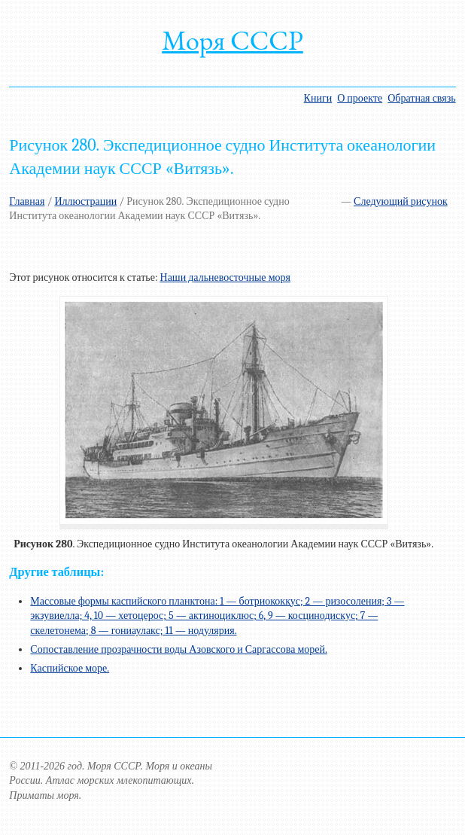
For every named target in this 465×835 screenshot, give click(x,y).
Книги (318, 98)
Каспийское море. (69, 668)
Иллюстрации (85, 201)
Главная (26, 201)
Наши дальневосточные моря (225, 277)
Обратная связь (421, 98)
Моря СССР (232, 40)
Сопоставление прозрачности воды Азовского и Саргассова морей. (178, 649)
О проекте (359, 98)
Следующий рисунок (401, 201)
